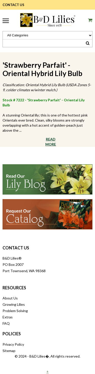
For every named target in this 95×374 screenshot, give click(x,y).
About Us (10, 298)
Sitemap (9, 350)
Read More (50, 141)
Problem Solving (15, 311)
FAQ (6, 323)
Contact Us (13, 5)
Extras (8, 317)
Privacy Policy (13, 344)
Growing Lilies (14, 304)
